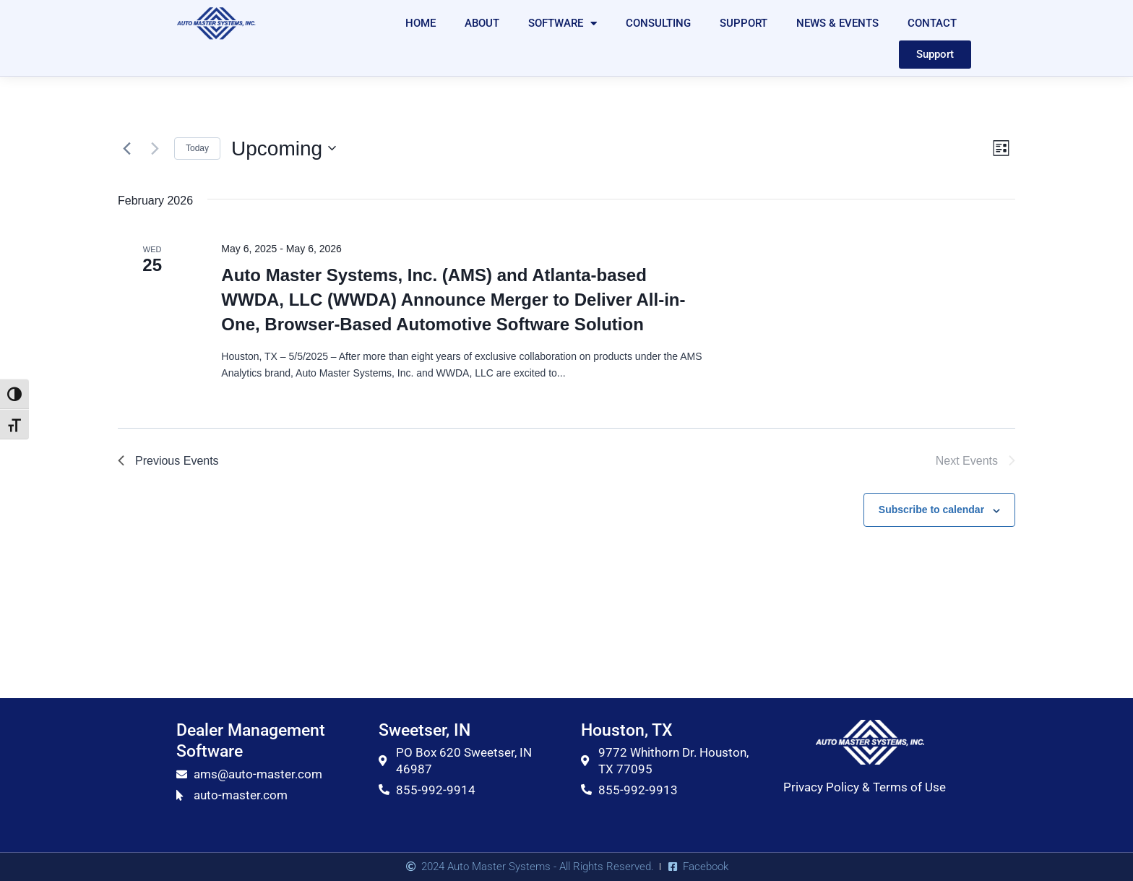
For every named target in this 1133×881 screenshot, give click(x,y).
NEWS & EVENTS (837, 23)
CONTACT (932, 23)
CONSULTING (658, 23)
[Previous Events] (126, 148)
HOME (420, 23)
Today (197, 148)
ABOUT (482, 23)
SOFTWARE (562, 23)
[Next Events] (154, 148)
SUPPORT (743, 23)
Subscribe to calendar (931, 509)
